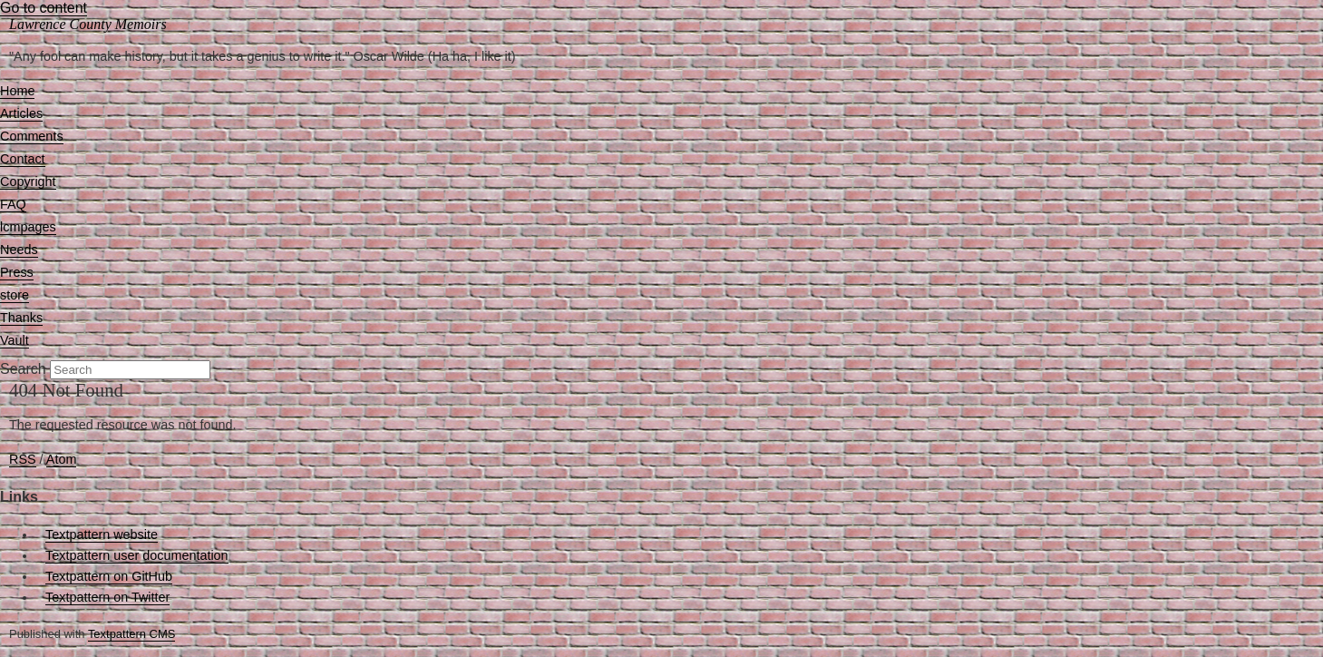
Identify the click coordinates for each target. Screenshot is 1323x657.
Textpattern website (101, 534)
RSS (22, 459)
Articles (21, 113)
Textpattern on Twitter (107, 597)
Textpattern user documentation (137, 555)
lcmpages (28, 227)
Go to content (43, 7)
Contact (22, 159)
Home (17, 90)
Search (23, 369)
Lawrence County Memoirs (88, 24)
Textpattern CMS (131, 634)
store (14, 295)
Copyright (28, 181)
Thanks (21, 317)
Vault (14, 340)
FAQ (13, 204)
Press (17, 272)
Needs (19, 249)
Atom (61, 459)
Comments (31, 136)
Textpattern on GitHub (108, 576)
